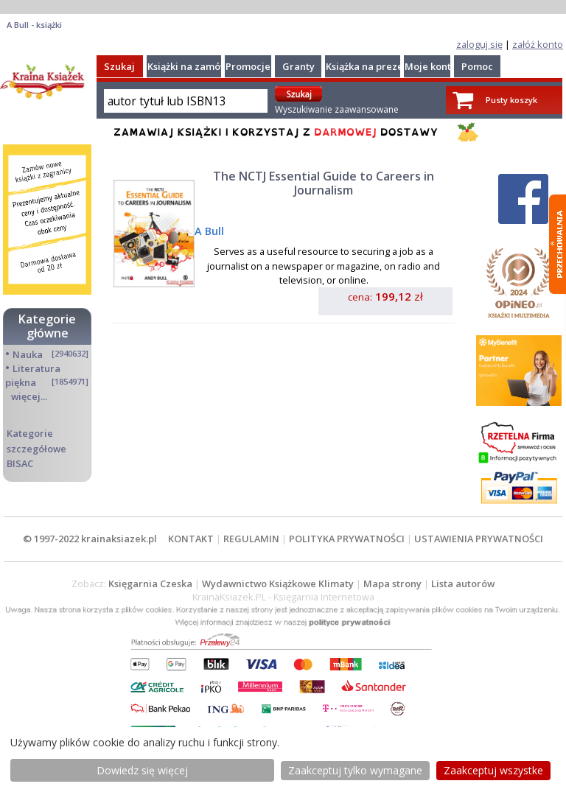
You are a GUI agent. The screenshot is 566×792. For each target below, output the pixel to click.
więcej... (29, 396)
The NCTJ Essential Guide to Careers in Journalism (323, 183)
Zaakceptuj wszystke (493, 770)
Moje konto (431, 66)
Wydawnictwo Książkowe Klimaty (278, 583)
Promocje (248, 66)
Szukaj (119, 66)
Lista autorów (463, 583)
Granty (298, 66)
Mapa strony (392, 583)
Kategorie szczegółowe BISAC (36, 448)
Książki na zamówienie (199, 66)
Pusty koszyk (511, 99)
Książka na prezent (369, 66)
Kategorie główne (47, 326)
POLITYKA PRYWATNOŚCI (347, 538)
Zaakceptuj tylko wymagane (355, 770)
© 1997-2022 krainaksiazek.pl (90, 538)
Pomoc (477, 66)
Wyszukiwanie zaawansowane (337, 109)
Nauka (28, 354)
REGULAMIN (251, 538)
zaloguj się (479, 44)
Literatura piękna (32, 375)
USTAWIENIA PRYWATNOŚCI (478, 538)
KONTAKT (191, 538)
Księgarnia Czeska (150, 583)
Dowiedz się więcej (142, 770)
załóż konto (537, 44)
